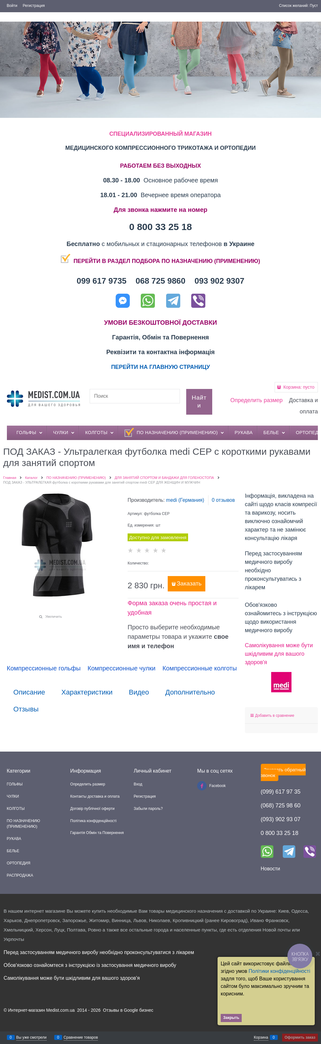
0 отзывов (223, 500)
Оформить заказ (300, 1037)
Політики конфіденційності (279, 971)
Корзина (261, 1037)
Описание (29, 692)
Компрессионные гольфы (44, 668)
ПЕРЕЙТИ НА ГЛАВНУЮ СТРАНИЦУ (160, 367)
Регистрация (34, 5)
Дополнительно (190, 692)
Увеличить (53, 616)
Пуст (314, 5)
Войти (12, 5)
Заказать (189, 583)
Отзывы (26, 709)
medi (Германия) (185, 500)
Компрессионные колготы (199, 668)
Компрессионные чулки (121, 668)
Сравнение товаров (81, 1037)
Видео (139, 692)
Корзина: (298, 387)
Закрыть (231, 1017)
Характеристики (87, 692)
